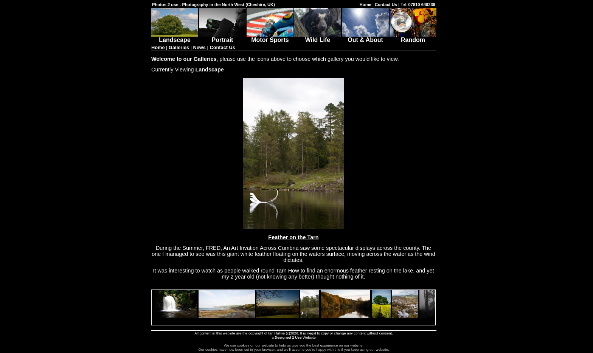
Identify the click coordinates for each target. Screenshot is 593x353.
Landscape (174, 37)
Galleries (179, 47)
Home (365, 4)
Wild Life (317, 37)
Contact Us (386, 4)
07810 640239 (421, 4)
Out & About (365, 37)
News (199, 47)
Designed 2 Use (288, 337)
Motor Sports (270, 37)
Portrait (222, 37)
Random (413, 37)
